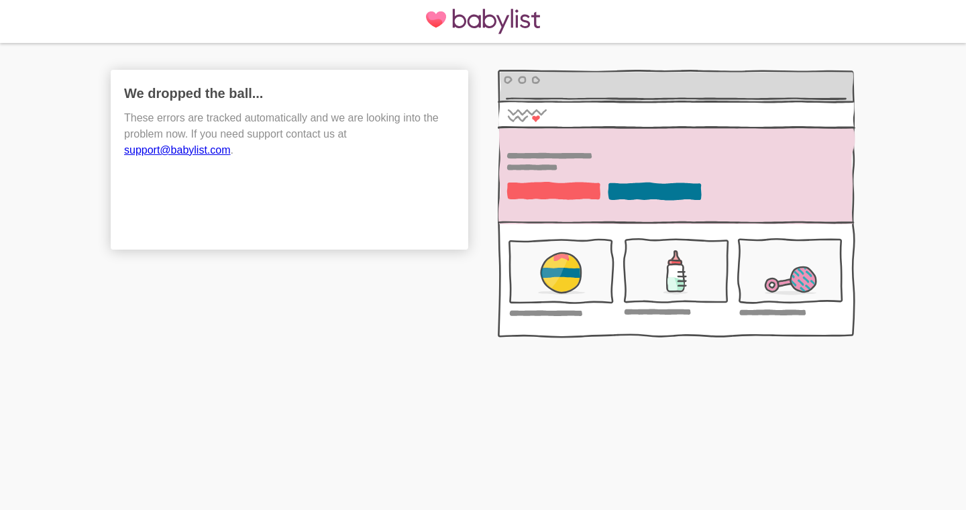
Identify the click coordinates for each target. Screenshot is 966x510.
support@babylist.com (177, 150)
